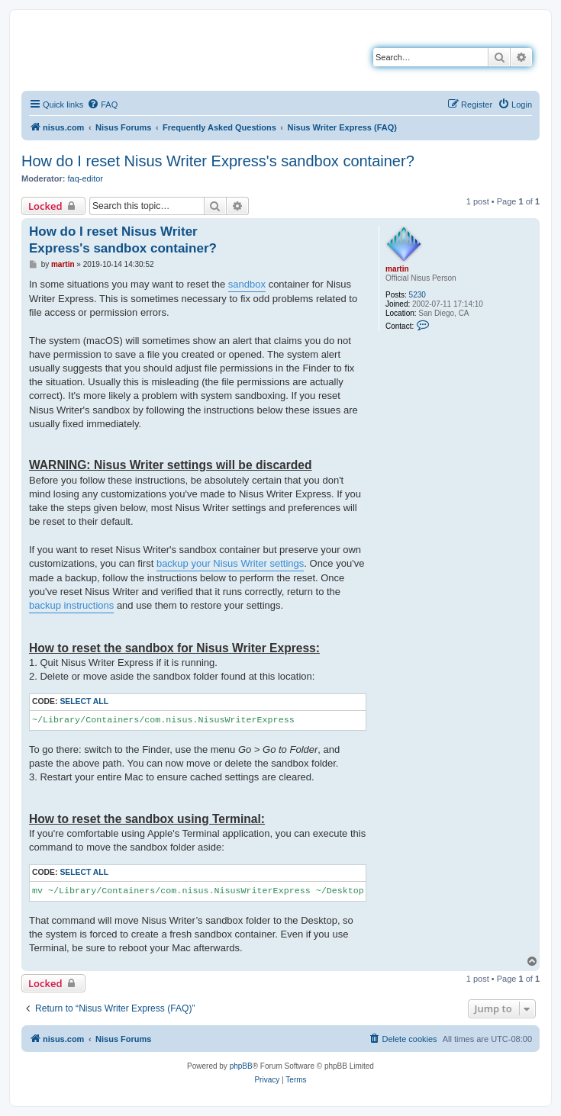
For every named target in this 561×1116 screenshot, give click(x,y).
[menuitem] (102, 104)
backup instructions (71, 605)
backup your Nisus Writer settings (230, 563)
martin (397, 269)
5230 (417, 295)
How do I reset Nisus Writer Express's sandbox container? (217, 161)
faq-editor (85, 178)
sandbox (247, 284)
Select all (84, 701)
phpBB (241, 1066)
